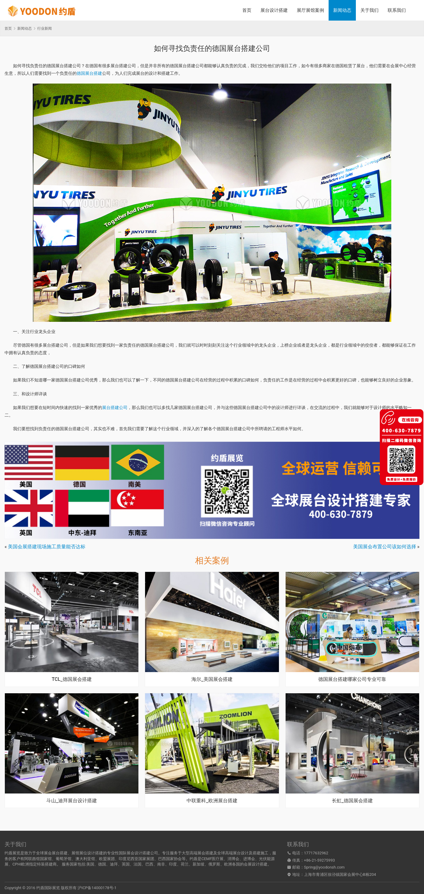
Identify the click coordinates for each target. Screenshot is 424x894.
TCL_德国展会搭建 (72, 679)
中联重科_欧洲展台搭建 (212, 800)
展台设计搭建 (274, 10)
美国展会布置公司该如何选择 (384, 546)
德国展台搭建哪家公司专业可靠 (352, 679)
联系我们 (397, 10)
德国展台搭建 (89, 73)
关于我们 (369, 10)
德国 (102, 864)
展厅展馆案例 (310, 10)
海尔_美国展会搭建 (211, 679)
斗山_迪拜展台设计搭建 (71, 800)
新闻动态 (342, 10)
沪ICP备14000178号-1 (97, 888)
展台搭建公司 (115, 407)
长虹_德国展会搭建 (352, 800)
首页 (246, 10)
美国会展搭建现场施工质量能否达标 (46, 546)
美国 (90, 864)
